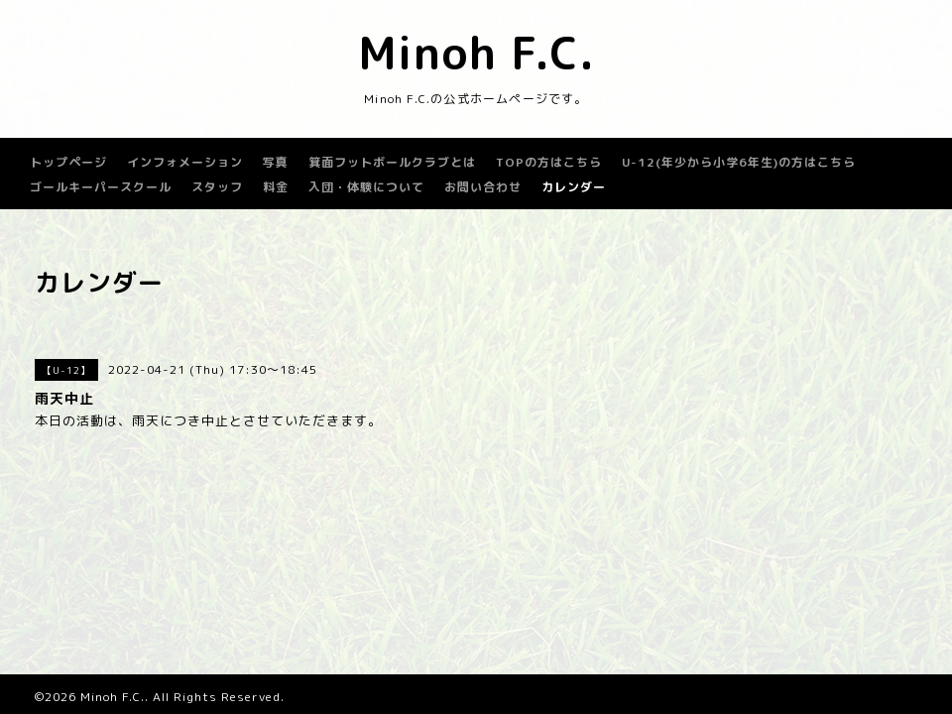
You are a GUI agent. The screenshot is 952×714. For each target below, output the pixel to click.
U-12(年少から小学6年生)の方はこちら (739, 162)
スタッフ (217, 186)
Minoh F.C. (476, 52)
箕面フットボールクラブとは (392, 162)
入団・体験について (366, 186)
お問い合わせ (483, 186)
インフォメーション (185, 162)
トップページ (68, 162)
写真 (276, 162)
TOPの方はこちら (549, 162)
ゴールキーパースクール (101, 186)
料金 (276, 186)
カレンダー (573, 186)
